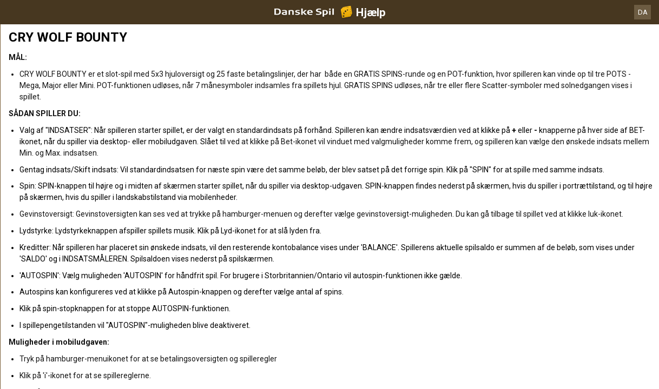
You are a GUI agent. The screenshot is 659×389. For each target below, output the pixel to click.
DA (643, 12)
